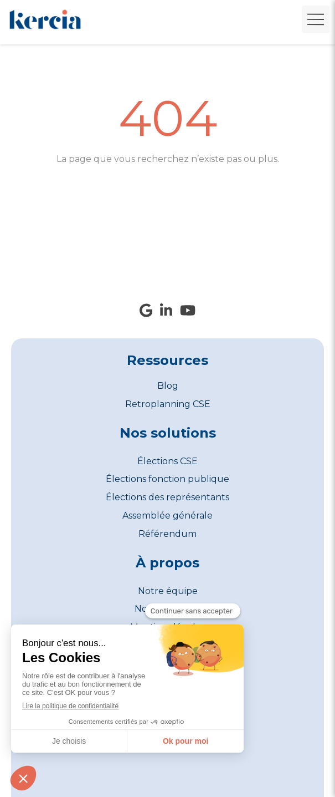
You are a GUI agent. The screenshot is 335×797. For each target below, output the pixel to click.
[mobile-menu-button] (315, 19)
